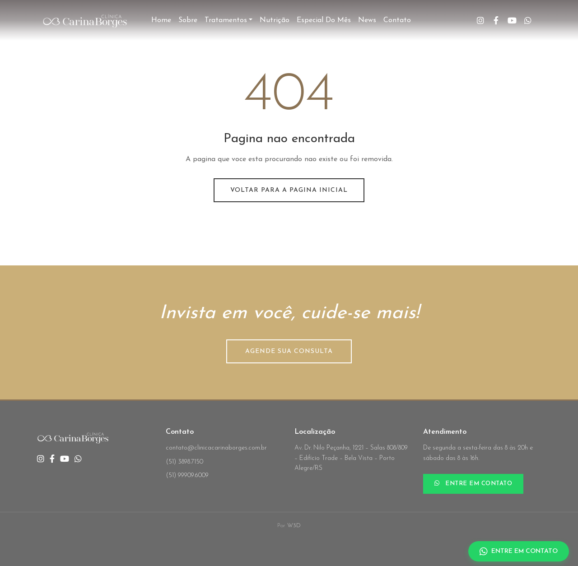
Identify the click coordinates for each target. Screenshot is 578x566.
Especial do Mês (324, 20)
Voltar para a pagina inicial (289, 190)
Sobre (187, 20)
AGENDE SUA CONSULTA (289, 351)
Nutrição (274, 20)
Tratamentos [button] (226, 20)
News (367, 20)
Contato (397, 20)
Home (161, 20)
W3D (294, 526)
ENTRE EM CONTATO (473, 483)
